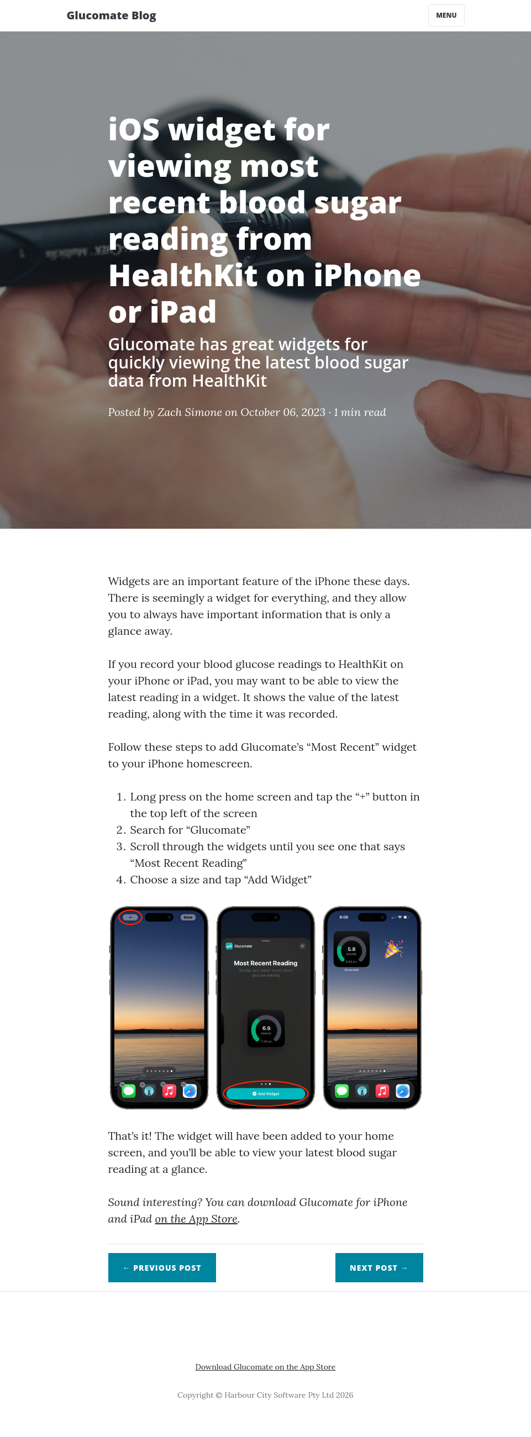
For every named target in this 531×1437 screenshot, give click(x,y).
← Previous (162, 1267)
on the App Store (196, 1218)
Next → (379, 1267)
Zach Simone (189, 412)
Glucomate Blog (111, 15)
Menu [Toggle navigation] (446, 15)
